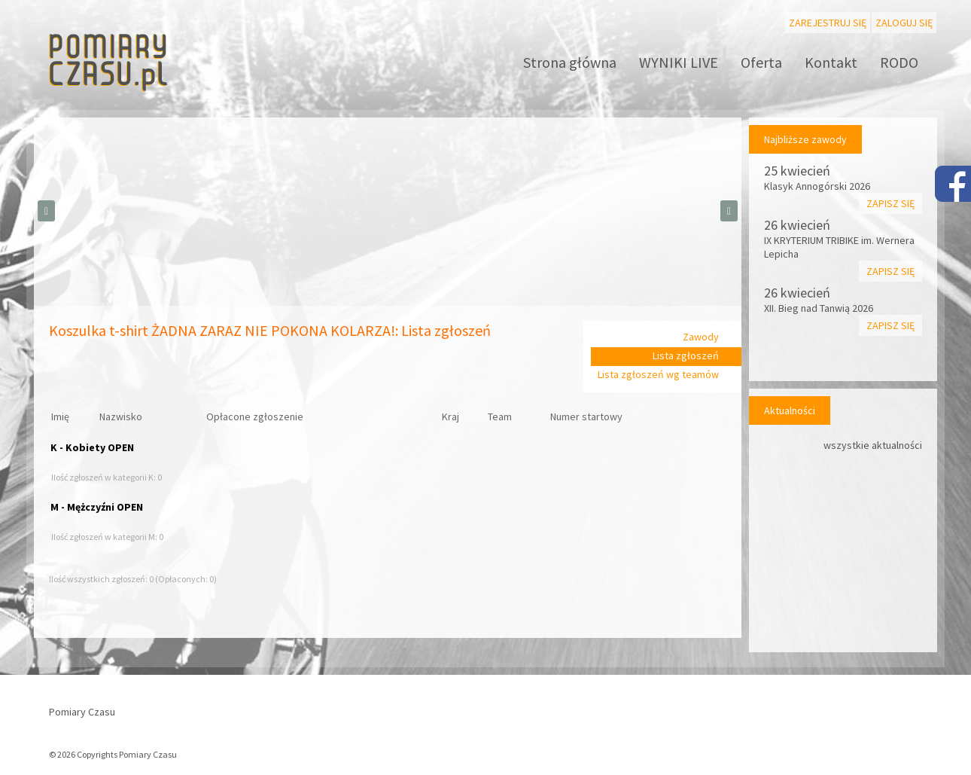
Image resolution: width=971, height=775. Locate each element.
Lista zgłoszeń (686, 355)
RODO (899, 62)
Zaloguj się (904, 22)
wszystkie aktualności (872, 445)
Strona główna (569, 62)
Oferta (761, 62)
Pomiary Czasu (82, 712)
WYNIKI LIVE (678, 62)
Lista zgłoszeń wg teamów (658, 374)
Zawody (701, 336)
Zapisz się (890, 203)
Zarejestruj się (827, 22)
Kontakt (831, 62)
